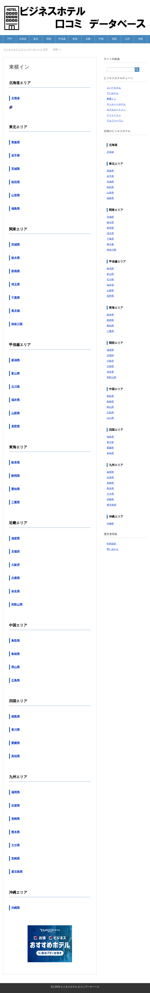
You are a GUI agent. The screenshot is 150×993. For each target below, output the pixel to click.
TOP (9, 38)
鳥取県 (15, 640)
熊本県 (15, 832)
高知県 (15, 756)
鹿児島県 (17, 871)
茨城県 (15, 244)
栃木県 (15, 257)
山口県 (110, 418)
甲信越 (62, 39)
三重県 (15, 502)
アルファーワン (115, 120)
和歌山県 (17, 604)
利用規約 (111, 544)
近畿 (88, 39)
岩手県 (15, 155)
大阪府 (15, 564)
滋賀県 (15, 538)
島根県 (15, 653)
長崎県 (15, 818)
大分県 (15, 845)
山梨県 (15, 413)
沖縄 (140, 39)
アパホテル (113, 93)
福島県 (15, 208)
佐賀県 (15, 805)
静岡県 (15, 475)
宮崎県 (15, 858)
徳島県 (15, 716)
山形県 (15, 195)
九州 (127, 39)
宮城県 (15, 168)
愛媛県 (15, 742)
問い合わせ (113, 549)
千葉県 (15, 297)
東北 (35, 39)
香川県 (15, 729)
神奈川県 (17, 324)
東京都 (15, 310)
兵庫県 (15, 577)
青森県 (15, 142)
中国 (101, 39)
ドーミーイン (114, 115)
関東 (49, 39)
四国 (114, 39)
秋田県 (15, 182)
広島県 (15, 680)
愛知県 (15, 488)
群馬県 (15, 271)
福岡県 (15, 792)
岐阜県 (15, 462)
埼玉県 (15, 284)
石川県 (15, 386)
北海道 (22, 39)
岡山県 (15, 667)
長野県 (15, 426)
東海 (75, 39)
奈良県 (15, 591)
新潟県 (15, 360)
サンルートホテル (116, 104)
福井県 (15, 399)
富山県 (15, 373)
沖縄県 (15, 907)
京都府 (15, 551)
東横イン (111, 98)
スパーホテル (114, 88)
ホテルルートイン (116, 109)
